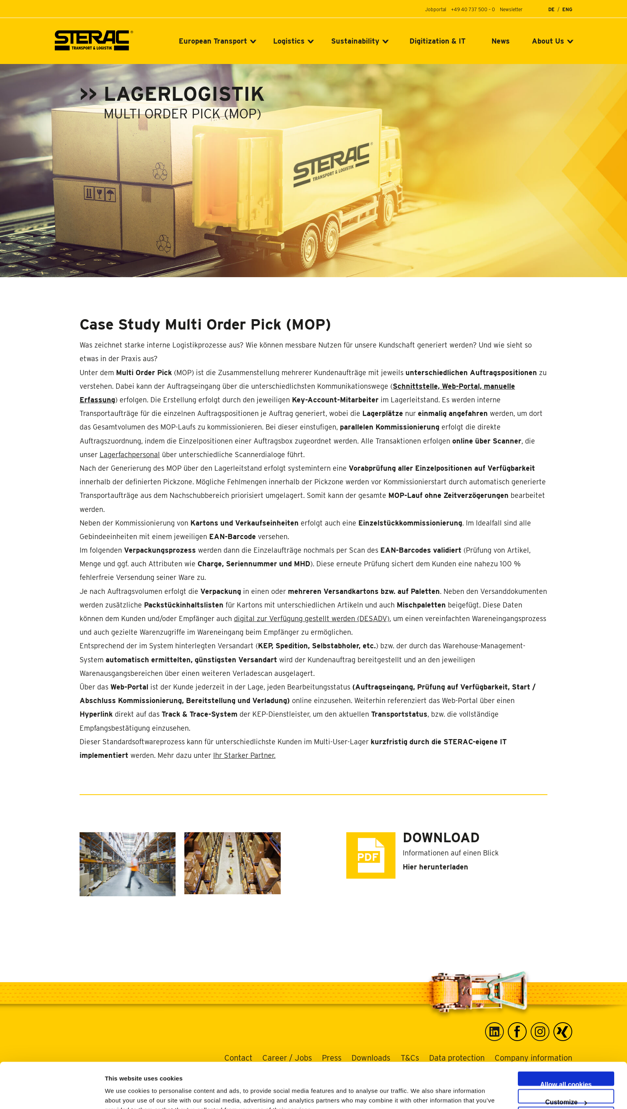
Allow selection (566, 1075)
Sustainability (355, 41)
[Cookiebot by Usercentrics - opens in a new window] (52, 1093)
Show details (419, 1093)
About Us (548, 41)
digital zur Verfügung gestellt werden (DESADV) (311, 618)
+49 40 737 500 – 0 (473, 9)
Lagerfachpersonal (130, 454)
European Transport (213, 41)
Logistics (289, 41)
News (500, 41)
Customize (566, 1058)
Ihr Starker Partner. (244, 755)
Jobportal (435, 9)
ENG (567, 9)
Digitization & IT (437, 41)
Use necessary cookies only (567, 1093)
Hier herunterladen (435, 867)
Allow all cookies (566, 1040)
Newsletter (511, 9)
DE (551, 9)
